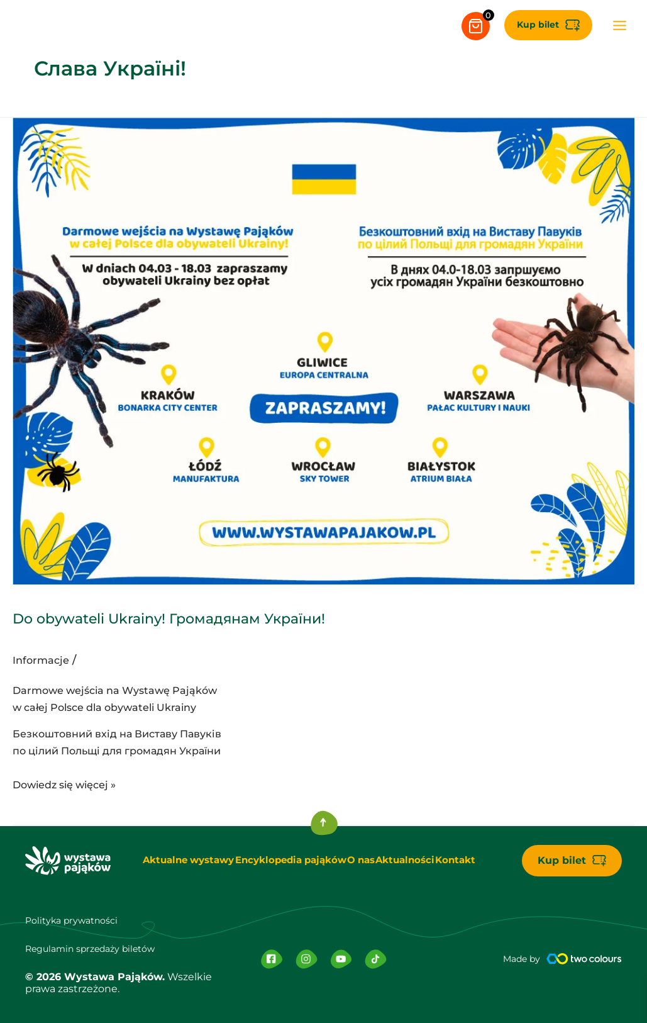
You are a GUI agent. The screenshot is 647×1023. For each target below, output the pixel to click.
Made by (518, 960)
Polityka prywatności (77, 921)
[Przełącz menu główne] (612, 25)
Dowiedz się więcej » (64, 783)
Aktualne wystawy (178, 860)
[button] (540, 25)
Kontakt (465, 860)
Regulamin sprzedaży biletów (99, 948)
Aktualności (409, 860)
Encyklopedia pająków (283, 860)
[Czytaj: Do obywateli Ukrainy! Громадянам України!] (323, 350)
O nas (358, 860)
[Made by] (584, 959)
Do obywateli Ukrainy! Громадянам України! (269, 615)
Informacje (43, 660)
